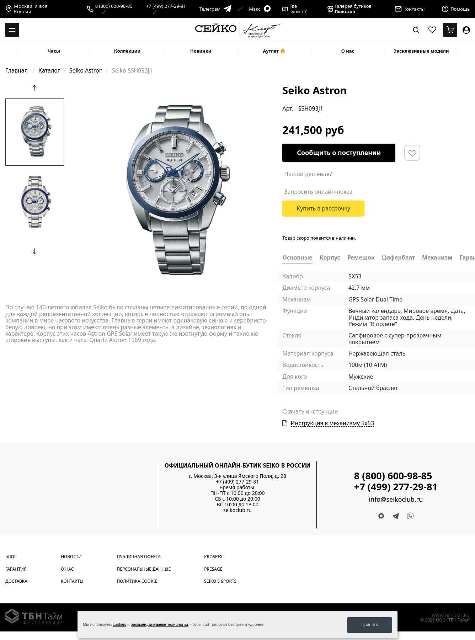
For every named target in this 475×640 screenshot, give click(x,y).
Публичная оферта (139, 557)
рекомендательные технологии (159, 625)
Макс (260, 9)
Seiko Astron (86, 70)
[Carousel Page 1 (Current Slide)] (77, 89)
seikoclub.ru (237, 510)
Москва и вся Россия (26, 9)
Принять (369, 624)
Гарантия (16, 569)
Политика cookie (137, 581)
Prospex (213, 557)
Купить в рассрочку (323, 208)
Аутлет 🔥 (274, 51)
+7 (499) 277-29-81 (166, 6)
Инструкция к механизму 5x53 (332, 423)
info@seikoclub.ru (396, 499)
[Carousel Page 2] (81, 89)
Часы (54, 51)
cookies (119, 625)
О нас (347, 51)
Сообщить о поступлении (339, 152)
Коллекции (127, 51)
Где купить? (294, 9)
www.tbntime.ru (451, 615)
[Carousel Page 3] (85, 89)
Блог (10, 557)
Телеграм (215, 9)
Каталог (49, 70)
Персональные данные (144, 569)
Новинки (201, 51)
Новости (71, 557)
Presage (213, 569)
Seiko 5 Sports (220, 581)
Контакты (72, 581)
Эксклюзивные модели (421, 51)
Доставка (16, 581)
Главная (17, 70)
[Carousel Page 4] (89, 89)
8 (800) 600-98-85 (114, 6)
